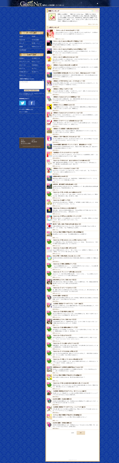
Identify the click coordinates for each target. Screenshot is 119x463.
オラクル (22, 68)
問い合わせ (34, 141)
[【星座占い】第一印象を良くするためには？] (72, 139)
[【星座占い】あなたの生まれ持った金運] (72, 67)
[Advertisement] (72, 447)
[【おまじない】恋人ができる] (72, 337)
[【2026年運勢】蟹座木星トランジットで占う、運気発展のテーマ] (72, 146)
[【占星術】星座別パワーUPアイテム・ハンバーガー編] (72, 409)
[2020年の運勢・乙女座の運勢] (72, 401)
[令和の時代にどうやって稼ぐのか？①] (72, 321)
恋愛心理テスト (24, 71)
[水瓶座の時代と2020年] (72, 178)
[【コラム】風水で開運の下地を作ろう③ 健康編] (72, 417)
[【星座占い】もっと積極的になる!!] (72, 107)
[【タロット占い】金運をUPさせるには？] (72, 59)
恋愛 (21, 36)
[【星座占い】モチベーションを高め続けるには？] (72, 123)
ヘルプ (33, 139)
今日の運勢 (36, 39)
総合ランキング (37, 46)
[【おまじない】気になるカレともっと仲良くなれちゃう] (72, 242)
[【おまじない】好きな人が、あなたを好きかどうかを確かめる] (72, 162)
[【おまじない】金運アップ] (72, 202)
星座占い (57, 70)
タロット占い (61, 39)
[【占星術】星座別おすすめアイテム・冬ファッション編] (72, 393)
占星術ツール (36, 58)
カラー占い (23, 65)
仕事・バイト (36, 43)
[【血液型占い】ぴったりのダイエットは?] (72, 154)
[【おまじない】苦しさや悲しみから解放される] (72, 194)
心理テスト (36, 71)
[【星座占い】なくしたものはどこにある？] (72, 170)
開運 (57, 39)
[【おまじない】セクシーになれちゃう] (72, 290)
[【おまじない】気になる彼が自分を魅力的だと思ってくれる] (72, 385)
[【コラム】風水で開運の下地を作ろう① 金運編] (72, 377)
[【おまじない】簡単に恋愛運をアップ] (72, 266)
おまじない (58, 166)
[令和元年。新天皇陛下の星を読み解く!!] (72, 186)
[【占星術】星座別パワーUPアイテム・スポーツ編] (72, 305)
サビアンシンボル (25, 61)
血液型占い (58, 158)
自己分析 (22, 39)
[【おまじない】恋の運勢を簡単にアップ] (72, 329)
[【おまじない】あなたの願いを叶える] (72, 250)
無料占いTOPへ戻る (93, 24)
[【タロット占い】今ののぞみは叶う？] (72, 33)
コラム (56, 182)
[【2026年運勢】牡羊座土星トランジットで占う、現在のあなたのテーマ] (72, 75)
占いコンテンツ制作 (26, 143)
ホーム (22, 139)
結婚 (34, 36)
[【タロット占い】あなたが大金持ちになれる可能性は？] (72, 51)
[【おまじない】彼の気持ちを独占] (72, 313)
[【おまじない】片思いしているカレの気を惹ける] (72, 361)
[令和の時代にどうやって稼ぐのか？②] (72, 282)
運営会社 (23, 141)
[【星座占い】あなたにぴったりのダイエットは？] (72, 115)
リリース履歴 (23, 111)
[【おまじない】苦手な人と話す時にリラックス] (72, 218)
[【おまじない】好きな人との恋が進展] (72, 210)
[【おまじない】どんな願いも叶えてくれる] (72, 345)
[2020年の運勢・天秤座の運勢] (72, 425)
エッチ (22, 43)
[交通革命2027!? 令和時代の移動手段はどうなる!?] (72, 369)
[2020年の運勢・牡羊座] (72, 298)
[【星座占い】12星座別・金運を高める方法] (72, 131)
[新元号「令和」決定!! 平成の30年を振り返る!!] (72, 226)
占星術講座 (23, 50)
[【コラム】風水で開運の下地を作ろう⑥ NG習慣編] (72, 234)
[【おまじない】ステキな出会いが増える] (72, 353)
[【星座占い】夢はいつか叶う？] (72, 91)
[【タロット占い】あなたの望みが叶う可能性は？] (72, 43)
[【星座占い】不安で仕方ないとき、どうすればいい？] (72, 83)
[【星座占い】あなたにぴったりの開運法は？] (72, 99)
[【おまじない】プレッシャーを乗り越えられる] (72, 274)
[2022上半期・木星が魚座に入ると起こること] (72, 258)
